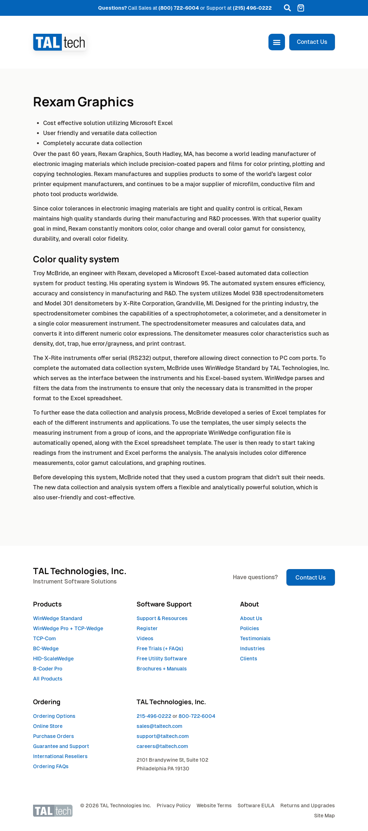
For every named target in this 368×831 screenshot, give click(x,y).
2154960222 (154, 716)
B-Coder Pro (47, 668)
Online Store (48, 726)
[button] (287, 7)
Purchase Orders (53, 736)
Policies (249, 628)
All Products (48, 678)
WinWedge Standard (57, 618)
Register (147, 628)
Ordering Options (54, 716)
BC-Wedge (46, 648)
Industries (252, 648)
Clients (248, 658)
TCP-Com (44, 638)
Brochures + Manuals (162, 668)
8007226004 (197, 716)
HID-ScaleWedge (53, 658)
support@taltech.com (163, 736)
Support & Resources (162, 618)
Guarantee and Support (61, 746)
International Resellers (60, 756)
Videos (145, 638)
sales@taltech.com (159, 726)
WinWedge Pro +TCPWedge (68, 628)
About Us (251, 618)
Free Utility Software (162, 658)
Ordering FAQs (51, 766)
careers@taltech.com (162, 746)
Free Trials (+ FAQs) (160, 648)
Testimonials (255, 638)
